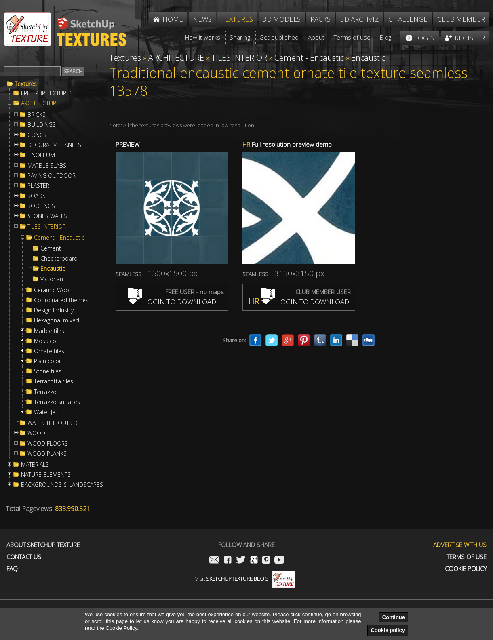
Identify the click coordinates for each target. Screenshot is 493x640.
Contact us (23, 557)
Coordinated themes (61, 300)
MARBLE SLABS (46, 165)
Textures (26, 84)
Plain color (47, 361)
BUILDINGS (41, 124)
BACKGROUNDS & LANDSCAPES (62, 484)
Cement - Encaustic (59, 237)
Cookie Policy (466, 569)
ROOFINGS (41, 206)
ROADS (36, 196)
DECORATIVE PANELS (54, 145)
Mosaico (45, 341)
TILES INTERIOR (46, 226)
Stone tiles (47, 371)
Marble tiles (49, 331)
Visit (245, 578)
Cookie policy (388, 630)
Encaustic (52, 268)
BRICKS (36, 114)
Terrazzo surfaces (57, 402)
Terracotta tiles (53, 381)
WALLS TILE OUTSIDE (54, 423)
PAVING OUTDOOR (51, 175)
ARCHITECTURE (40, 103)
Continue (393, 617)
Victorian (51, 279)
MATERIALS (35, 464)
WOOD (36, 433)
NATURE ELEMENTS (46, 474)
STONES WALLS (47, 216)
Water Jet (45, 412)
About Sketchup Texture (43, 545)
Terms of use (467, 557)
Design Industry (54, 310)
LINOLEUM (41, 155)
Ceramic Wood (53, 290)
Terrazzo (45, 392)
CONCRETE (41, 135)
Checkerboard (59, 258)
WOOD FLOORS (47, 443)
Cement (50, 248)
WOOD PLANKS (47, 453)
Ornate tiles (49, 351)
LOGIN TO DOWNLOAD (172, 301)
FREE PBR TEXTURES (47, 93)
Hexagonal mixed (56, 320)
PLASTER (38, 185)
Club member (461, 19)
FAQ (12, 569)
